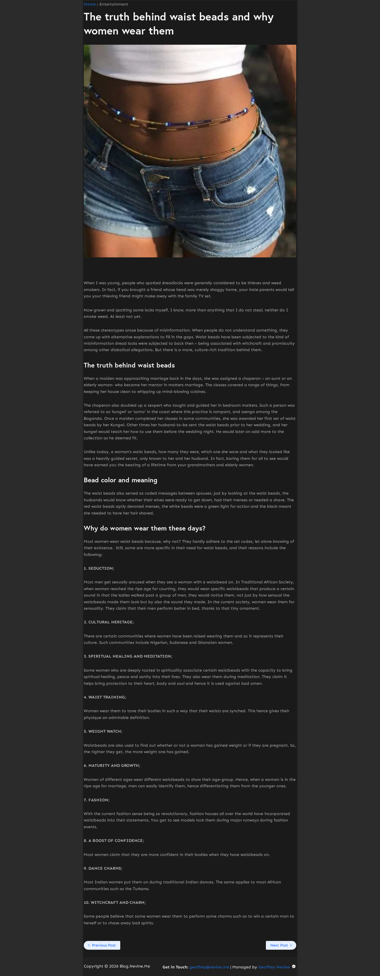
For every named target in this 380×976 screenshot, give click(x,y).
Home (90, 4)
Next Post (279, 945)
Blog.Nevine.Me (135, 966)
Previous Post (104, 945)
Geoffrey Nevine (277, 967)
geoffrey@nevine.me (209, 967)
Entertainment (114, 4)
